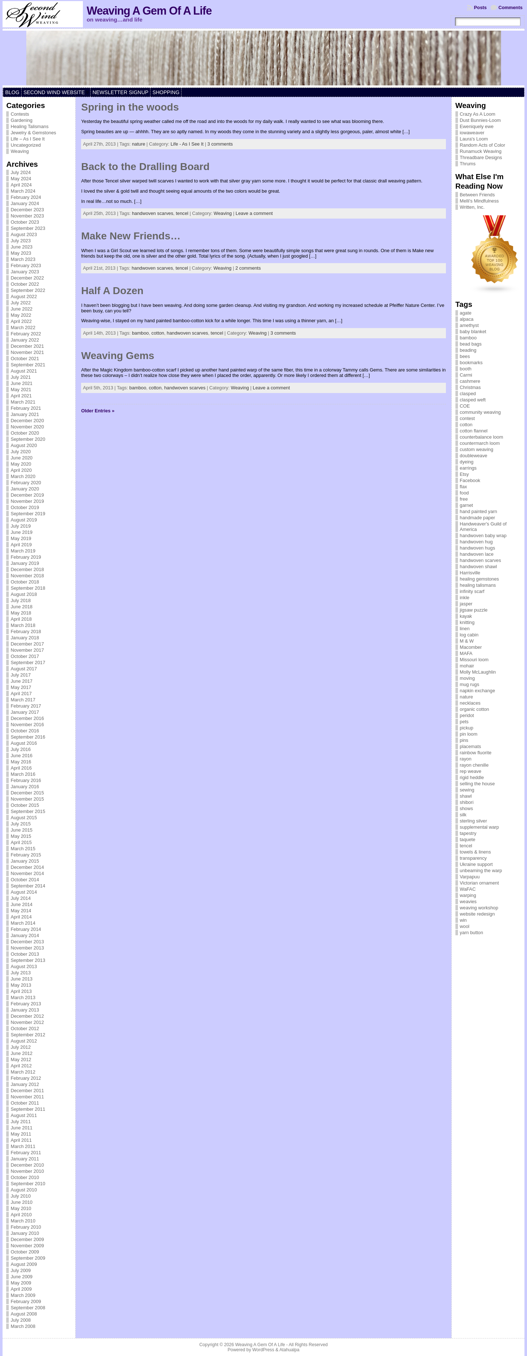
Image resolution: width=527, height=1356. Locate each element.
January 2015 (25, 861)
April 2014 (21, 917)
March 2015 (23, 848)
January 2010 (25, 1233)
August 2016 (24, 743)
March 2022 (23, 327)
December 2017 (27, 644)
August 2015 (24, 817)
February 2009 (26, 1301)
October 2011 (25, 1103)
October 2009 (25, 1252)
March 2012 (23, 1072)
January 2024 (25, 203)
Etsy (464, 474)
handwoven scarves (152, 213)
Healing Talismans (30, 126)
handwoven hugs (477, 548)
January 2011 (25, 1159)
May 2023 (21, 253)
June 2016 (22, 755)
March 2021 (23, 402)
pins (464, 740)
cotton (158, 333)
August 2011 (24, 1115)
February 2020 (26, 482)
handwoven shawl (478, 566)
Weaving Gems (117, 355)
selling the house (477, 783)
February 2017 (26, 706)
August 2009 (24, 1264)
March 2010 (23, 1221)
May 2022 (21, 315)
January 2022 (25, 340)
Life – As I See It (28, 139)
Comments (511, 7)
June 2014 (22, 904)
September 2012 (28, 1034)
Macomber (471, 647)
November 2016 (27, 724)
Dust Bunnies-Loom (480, 120)
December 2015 (27, 793)
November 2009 (27, 1245)
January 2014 (25, 935)
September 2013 (28, 960)
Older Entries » (97, 410)
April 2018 (21, 619)
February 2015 (26, 855)
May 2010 (21, 1208)
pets (464, 721)
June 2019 (22, 532)
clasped (468, 393)
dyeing (467, 462)
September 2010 (28, 1183)
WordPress (263, 1349)
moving (467, 678)
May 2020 (21, 464)
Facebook (470, 480)
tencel (182, 213)
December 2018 (27, 569)
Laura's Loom (474, 139)
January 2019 (25, 563)
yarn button (471, 932)
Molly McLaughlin (478, 672)
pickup (466, 728)
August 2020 (24, 445)
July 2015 (21, 824)
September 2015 (28, 811)
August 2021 (24, 371)
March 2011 (23, 1146)
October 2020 (25, 433)
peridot (467, 715)
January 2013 (25, 1010)
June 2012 (22, 1053)
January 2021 (25, 414)
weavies (468, 901)
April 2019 (21, 544)
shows (466, 808)
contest (467, 418)
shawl (466, 796)
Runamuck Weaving (480, 151)
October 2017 (25, 656)
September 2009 (28, 1258)
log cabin (469, 634)
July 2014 (21, 898)
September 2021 (28, 364)
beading (468, 350)
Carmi (466, 375)
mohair (467, 666)
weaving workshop (479, 907)
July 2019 (21, 526)
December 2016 (27, 718)
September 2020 (28, 439)
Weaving (20, 151)
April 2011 (21, 1140)
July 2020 (21, 451)
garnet (466, 505)
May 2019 (21, 538)
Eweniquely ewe (476, 126)
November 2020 (27, 426)
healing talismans (478, 585)
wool (464, 926)
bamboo (140, 333)
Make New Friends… (130, 236)
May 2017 (21, 687)
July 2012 (21, 1047)
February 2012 (26, 1078)
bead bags (471, 344)
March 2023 (23, 259)
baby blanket (473, 331)
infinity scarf (472, 591)
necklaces (470, 703)
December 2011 (27, 1090)
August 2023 (24, 234)
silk (463, 814)
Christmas (470, 387)
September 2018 (28, 588)
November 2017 (27, 650)
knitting (467, 622)
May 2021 (21, 389)
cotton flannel (474, 431)
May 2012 (21, 1059)
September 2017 (28, 662)
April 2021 (21, 395)
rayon (465, 759)
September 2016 (28, 737)
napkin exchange (477, 690)
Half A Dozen (112, 290)
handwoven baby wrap (483, 535)
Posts (480, 7)
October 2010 (25, 1177)
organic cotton (474, 709)
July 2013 (21, 972)
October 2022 (25, 284)
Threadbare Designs (481, 157)
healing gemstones (479, 579)
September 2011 (28, 1109)
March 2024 (23, 191)
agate (465, 313)
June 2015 (22, 830)
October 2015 (25, 805)
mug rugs (469, 684)
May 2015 (21, 836)
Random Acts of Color (482, 145)
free (464, 499)
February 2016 (26, 780)
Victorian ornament (479, 883)
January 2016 (25, 786)
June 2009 (22, 1276)
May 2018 (21, 613)
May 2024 (21, 178)
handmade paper (477, 517)
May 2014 (21, 910)
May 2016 (21, 761)
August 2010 (24, 1190)
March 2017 (23, 699)
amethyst (469, 325)
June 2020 (22, 458)
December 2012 (27, 1016)
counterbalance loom (481, 437)
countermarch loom (480, 443)
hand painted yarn (478, 511)
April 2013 (21, 991)
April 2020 (21, 470)
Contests (20, 114)
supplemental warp (479, 827)
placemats (470, 746)
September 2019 (28, 513)
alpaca (467, 319)
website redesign (477, 914)
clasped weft (473, 399)
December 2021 (27, 346)
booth (465, 368)
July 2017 (21, 675)
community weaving (480, 412)
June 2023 (22, 247)
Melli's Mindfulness (479, 201)
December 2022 (27, 278)
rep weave (470, 771)
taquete (468, 839)
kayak (466, 616)
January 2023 (25, 271)
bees (465, 356)
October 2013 (25, 954)
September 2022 (28, 290)
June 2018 (22, 606)
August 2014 (24, 892)
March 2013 (23, 997)
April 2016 (21, 768)
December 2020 (27, 420)
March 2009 (23, 1295)
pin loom (468, 734)
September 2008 (28, 1307)
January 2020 (25, 489)
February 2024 (26, 197)
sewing (467, 790)
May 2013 (21, 985)
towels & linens (475, 852)
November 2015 (27, 799)
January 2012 (25, 1084)
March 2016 (23, 774)
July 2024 (21, 172)
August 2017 (24, 668)
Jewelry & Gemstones (33, 132)
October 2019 (25, 507)
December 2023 (27, 209)
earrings (468, 468)
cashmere (470, 381)
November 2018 (27, 575)
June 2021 (22, 383)
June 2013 (22, 979)
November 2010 (27, 1171)
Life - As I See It (187, 144)
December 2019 (27, 495)
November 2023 (27, 216)
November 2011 (27, 1096)
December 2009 (27, 1239)
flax (463, 486)
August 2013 (24, 966)
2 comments (248, 268)
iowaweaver (472, 132)
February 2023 (26, 265)
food (464, 493)
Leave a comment (254, 213)
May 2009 (21, 1283)
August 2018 (24, 594)
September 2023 (28, 228)
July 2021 (21, 377)
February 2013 (26, 1003)
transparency (473, 858)
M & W (467, 641)
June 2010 (22, 1202)
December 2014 (27, 867)
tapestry (468, 833)
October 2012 (25, 1028)
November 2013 (27, 948)
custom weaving (476, 449)
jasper (466, 603)
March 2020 (23, 476)
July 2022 (21, 302)
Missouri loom (474, 659)
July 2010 (21, 1196)
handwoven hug (476, 541)
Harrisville (470, 572)
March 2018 (23, 625)
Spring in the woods (130, 107)
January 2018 (25, 637)
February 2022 (26, 333)
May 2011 (21, 1134)
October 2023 (25, 222)
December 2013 (27, 941)
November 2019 (27, 501)
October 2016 (25, 730)
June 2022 (22, 309)
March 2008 (23, 1326)
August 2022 (24, 296)
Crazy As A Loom (477, 114)
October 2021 (25, 358)
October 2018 (25, 582)
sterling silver (473, 821)
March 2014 (23, 923)
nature (138, 144)
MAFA (466, 653)
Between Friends (477, 194)
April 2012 (21, 1065)
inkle (464, 597)
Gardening (22, 120)
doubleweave (473, 455)
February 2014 (26, 929)
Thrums (468, 163)
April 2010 (21, 1214)
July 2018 (21, 600)
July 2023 (21, 240)
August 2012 (24, 1041)
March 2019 (23, 551)
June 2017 (22, 681)
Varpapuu (470, 876)
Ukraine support (476, 864)
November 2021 (27, 352)
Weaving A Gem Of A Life (149, 10)
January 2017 (25, 712)
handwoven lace (477, 554)
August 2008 (24, 1314)
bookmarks (471, 362)
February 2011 (26, 1152)
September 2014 (28, 886)
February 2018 (26, 631)
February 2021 (26, 408)
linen (465, 628)
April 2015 (21, 842)
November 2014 (27, 873)
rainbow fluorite (476, 752)
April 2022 (21, 321)
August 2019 (24, 520)
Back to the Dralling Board (145, 166)
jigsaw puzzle (474, 610)
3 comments (220, 144)
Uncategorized (26, 145)
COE (465, 406)
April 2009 (21, 1289)
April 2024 (21, 185)
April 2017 (21, 693)
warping (468, 895)
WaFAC (468, 889)
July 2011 (21, 1121)
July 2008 (21, 1320)
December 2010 (27, 1165)
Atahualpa (289, 1349)
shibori (467, 802)
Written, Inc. (472, 207)
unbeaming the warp (481, 870)
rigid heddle (472, 777)
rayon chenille (474, 765)
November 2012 (27, 1022)
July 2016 (21, 749)
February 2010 (26, 1227)
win (463, 920)
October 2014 (25, 879)
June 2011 (22, 1127)
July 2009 (21, 1270)
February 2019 (26, 557)
